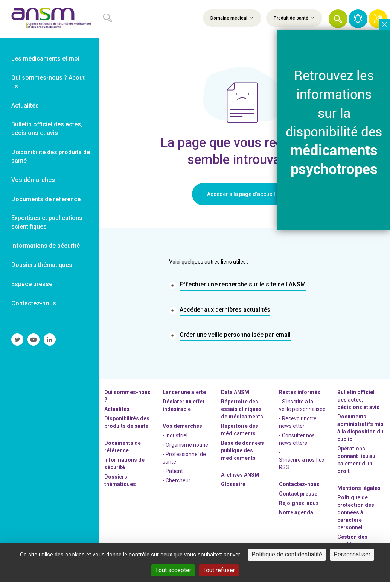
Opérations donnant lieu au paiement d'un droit (356, 460)
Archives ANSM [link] (240, 475)
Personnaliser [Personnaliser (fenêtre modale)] (352, 554)
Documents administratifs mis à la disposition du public (360, 428)
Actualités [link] (25, 105)
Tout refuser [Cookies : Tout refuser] (219, 570)
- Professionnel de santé (184, 458)
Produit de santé (294, 18)
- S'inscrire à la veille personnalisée (302, 405)
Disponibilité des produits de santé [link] (50, 156)
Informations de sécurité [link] (45, 245)
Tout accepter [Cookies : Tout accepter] (173, 570)
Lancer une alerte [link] (184, 392)
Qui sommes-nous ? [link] (127, 396)
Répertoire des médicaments (239, 429)
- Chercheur (176, 480)
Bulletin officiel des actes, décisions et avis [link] (46, 128)
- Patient (173, 471)
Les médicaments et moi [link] (45, 58)
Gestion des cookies (352, 540)
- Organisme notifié (185, 445)
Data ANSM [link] (235, 392)
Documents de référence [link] (46, 199)
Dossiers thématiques (120, 480)
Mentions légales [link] (359, 488)
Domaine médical (232, 18)
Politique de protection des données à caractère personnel (355, 512)
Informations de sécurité (124, 463)
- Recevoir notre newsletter (298, 422)
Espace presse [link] (31, 284)
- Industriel (175, 435)
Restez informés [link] (299, 392)
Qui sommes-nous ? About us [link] (48, 82)
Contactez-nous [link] (33, 303)
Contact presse (298, 494)
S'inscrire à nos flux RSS (301, 463)
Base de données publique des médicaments (242, 450)
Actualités (116, 409)
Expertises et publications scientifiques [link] (46, 222)
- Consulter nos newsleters (297, 439)
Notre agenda (296, 512)
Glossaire (233, 484)
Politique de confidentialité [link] (286, 554)
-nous (299, 503)
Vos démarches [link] (33, 179)
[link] (49, 19)
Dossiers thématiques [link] (41, 264)
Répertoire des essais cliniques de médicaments (242, 409)
